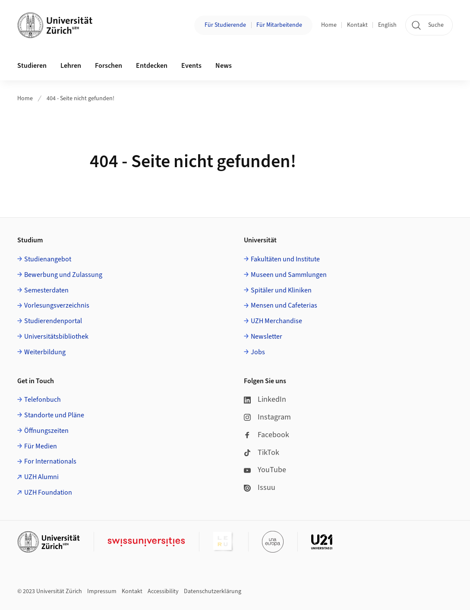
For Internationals (50, 461)
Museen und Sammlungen (289, 275)
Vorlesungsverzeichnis (56, 305)
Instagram (267, 417)
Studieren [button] (32, 65)
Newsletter (266, 336)
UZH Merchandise (276, 321)
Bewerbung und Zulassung (63, 275)
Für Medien (40, 446)
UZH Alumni (41, 477)
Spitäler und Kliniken (281, 290)
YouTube (265, 469)
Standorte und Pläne (54, 415)
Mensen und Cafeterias (284, 305)
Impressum (102, 591)
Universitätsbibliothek (56, 336)
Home (329, 25)
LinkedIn (265, 399)
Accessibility (163, 591)
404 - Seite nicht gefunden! (80, 98)
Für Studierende (225, 25)
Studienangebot (47, 259)
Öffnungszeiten (46, 430)
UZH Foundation (48, 492)
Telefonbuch (42, 399)
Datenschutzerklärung (212, 591)
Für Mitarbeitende (279, 25)
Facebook (266, 434)
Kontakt (357, 25)
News (223, 65)
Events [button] (191, 65)
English (387, 25)
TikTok (261, 452)
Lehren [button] (70, 65)
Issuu (259, 487)
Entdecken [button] (151, 65)
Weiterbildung (45, 352)
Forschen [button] (108, 65)
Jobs (258, 352)
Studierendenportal (53, 321)
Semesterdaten (46, 290)
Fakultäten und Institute (285, 259)
